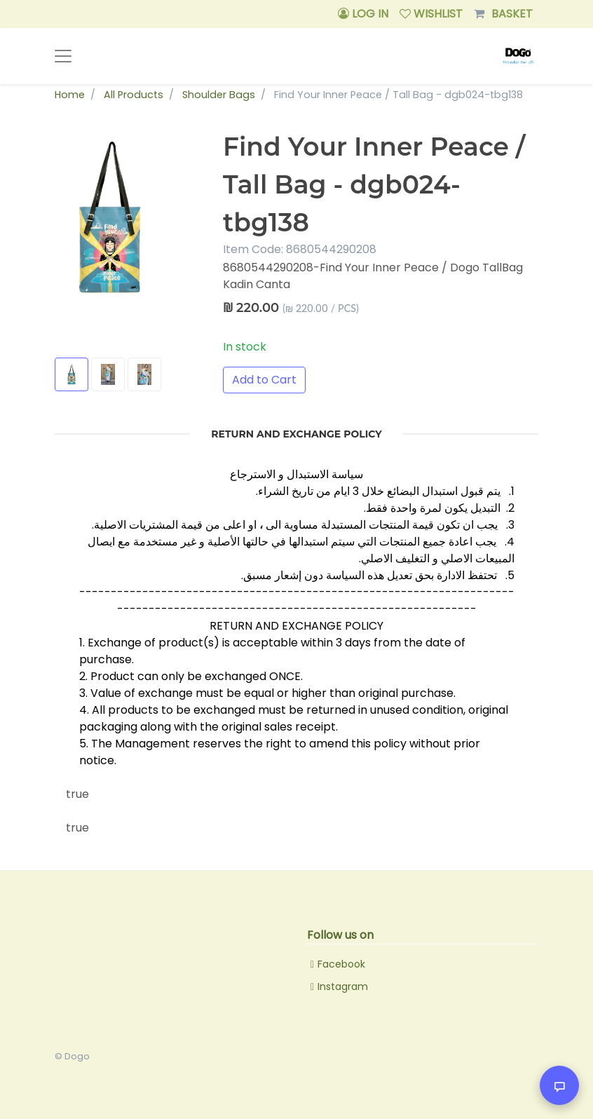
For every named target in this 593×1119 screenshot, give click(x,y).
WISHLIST (431, 14)
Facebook (341, 964)
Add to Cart (264, 380)
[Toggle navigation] (63, 56)
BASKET (503, 14)
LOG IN (363, 14)
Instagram (343, 986)
